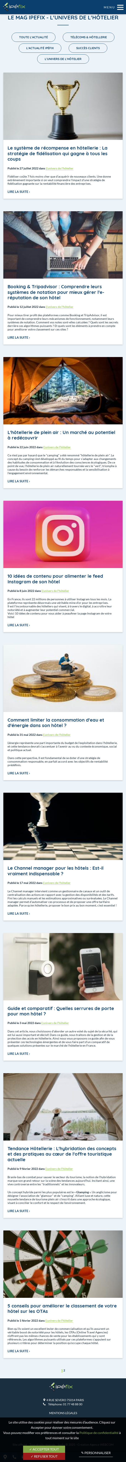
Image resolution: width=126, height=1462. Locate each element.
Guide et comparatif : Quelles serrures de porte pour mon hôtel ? (61, 1011)
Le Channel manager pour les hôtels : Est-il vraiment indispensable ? (56, 870)
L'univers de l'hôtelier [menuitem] (63, 59)
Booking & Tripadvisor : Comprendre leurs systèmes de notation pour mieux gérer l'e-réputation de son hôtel (56, 292)
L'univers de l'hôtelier (59, 168)
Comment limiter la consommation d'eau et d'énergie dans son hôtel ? (56, 722)
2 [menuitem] (64, 1370)
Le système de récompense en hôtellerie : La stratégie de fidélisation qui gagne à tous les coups (58, 153)
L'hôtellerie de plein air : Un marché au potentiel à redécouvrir (61, 435)
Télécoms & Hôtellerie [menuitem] (88, 37)
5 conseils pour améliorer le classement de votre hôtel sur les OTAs (62, 1308)
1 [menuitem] (62, 1370)
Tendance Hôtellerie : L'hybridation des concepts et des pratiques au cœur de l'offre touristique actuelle (62, 1154)
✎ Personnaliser (96, 1453)
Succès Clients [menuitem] (88, 48)
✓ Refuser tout (44, 1456)
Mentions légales (63, 1413)
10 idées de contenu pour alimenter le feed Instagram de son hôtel (55, 578)
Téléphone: (65, 1404)
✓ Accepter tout (44, 1449)
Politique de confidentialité (98, 1433)
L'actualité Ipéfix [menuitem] (40, 48)
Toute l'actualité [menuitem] (33, 37)
